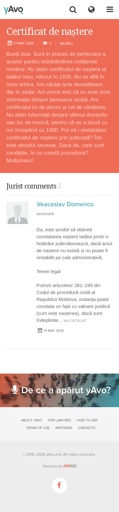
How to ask (87, 420)
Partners (64, 428)
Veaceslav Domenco (65, 204)
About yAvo (31, 420)
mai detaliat (75, 321)
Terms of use (38, 428)
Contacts (86, 428)
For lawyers (59, 420)
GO (69, 466)
